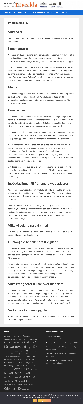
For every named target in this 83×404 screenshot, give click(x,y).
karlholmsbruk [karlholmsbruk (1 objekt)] (9, 356)
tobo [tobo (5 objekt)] (18, 372)
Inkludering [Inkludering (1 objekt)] (8, 354)
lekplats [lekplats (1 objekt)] (18, 359)
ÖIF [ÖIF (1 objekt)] (25, 384)
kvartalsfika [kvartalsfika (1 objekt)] (11, 359)
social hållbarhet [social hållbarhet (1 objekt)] (9, 369)
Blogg (20, 12)
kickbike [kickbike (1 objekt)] (17, 356)
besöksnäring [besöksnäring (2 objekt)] (17, 336)
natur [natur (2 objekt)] (21, 363)
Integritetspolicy (44, 401)
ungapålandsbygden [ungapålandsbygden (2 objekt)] (13, 377)
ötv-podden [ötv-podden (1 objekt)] (26, 389)
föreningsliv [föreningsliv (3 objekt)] (30, 342)
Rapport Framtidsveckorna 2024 (66, 343)
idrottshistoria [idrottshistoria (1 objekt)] (8, 351)
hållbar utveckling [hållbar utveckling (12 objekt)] (20, 347)
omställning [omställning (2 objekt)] (10, 366)
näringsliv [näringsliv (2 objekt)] (29, 363)
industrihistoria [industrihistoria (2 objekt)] (21, 351)
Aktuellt (8, 12)
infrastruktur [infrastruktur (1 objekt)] (32, 351)
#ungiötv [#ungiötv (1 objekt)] (7, 336)
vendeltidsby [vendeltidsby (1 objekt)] (8, 384)
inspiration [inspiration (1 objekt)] (16, 354)
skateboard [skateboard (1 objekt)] (31, 366)
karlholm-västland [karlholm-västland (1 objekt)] (26, 354)
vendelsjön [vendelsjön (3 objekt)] (10, 381)
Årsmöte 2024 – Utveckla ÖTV (57, 347)
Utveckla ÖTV (11, 3)
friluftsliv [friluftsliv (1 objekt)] (10, 342)
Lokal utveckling (38, 12)
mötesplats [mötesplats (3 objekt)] (10, 362)
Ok (35, 401)
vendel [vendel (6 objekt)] (29, 376)
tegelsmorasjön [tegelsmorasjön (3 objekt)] (23, 369)
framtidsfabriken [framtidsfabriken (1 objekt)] (19, 339)
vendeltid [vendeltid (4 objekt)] (23, 381)
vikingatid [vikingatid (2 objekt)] (18, 384)
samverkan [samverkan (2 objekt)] (21, 366)
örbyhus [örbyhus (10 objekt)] (13, 388)
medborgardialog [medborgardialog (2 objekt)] (29, 359)
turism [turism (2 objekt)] (26, 373)
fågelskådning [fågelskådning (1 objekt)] (18, 342)
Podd (27, 12)
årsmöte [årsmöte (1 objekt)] (31, 384)
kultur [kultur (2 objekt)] (24, 357)
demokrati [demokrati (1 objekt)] (27, 336)
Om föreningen (57, 12)
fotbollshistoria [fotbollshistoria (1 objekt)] (9, 339)
